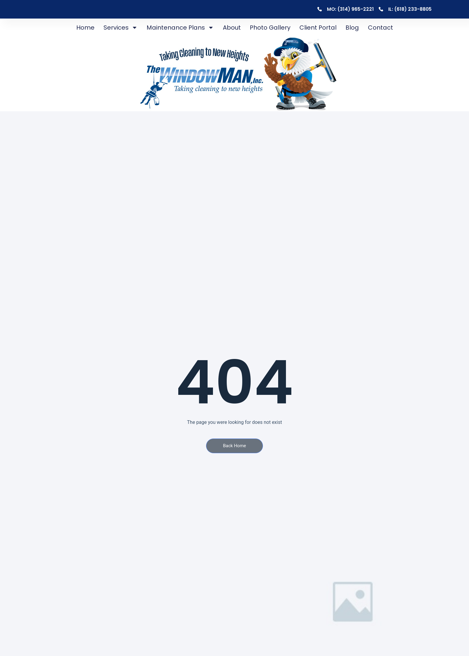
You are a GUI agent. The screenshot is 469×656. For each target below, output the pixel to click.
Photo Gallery (270, 27)
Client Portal (317, 27)
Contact (380, 27)
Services (120, 27)
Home (85, 27)
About (232, 27)
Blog (352, 27)
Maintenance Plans (180, 27)
